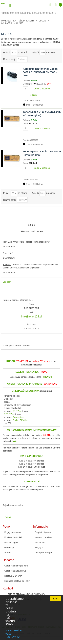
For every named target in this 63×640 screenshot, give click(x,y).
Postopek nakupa (43, 552)
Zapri (55, 598)
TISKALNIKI (22, 383)
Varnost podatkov (43, 537)
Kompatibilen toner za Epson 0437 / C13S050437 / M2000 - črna (40, 72)
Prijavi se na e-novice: (13, 505)
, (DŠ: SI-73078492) (26, 594)
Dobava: (27, 80)
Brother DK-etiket (20, 420)
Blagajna (39, 547)
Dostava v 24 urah (13, 576)
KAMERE (37, 383)
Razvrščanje (9, 59)
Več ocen (7, 282)
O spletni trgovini (43, 532)
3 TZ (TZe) (8, 414)
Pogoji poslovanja (13, 532)
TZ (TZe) (16, 411)
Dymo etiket (18, 417)
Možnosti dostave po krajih (17, 581)
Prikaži (6, 52)
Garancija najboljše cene (16, 565)
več (14, 441)
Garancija (9, 547)
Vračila (7, 552)
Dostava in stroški (13, 537)
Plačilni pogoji (11, 542)
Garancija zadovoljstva (15, 571)
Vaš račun (40, 542)
